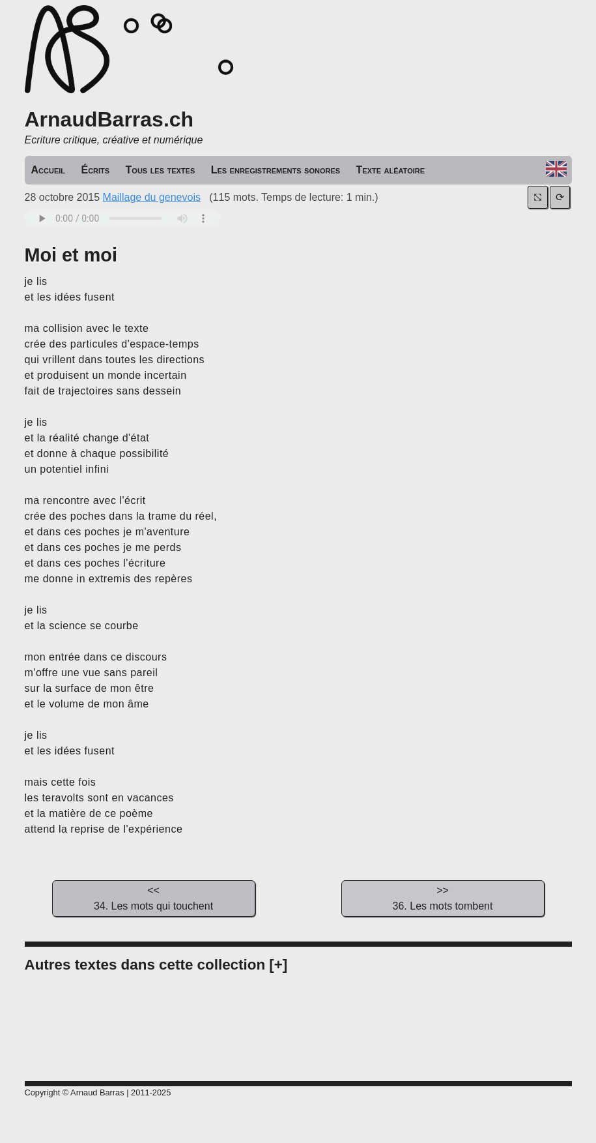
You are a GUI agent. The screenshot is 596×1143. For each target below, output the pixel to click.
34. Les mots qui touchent (153, 897)
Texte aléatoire (390, 169)
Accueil (48, 169)
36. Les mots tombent (443, 897)
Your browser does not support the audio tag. (122, 218)
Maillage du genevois (152, 197)
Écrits (95, 169)
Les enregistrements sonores (275, 169)
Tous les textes (160, 169)
